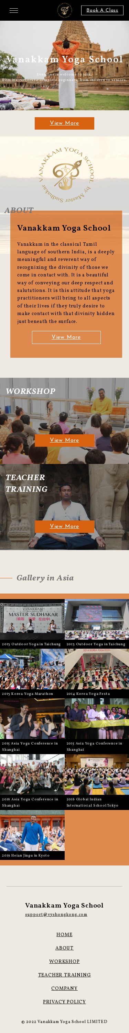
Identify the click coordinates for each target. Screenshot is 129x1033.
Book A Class (102, 10)
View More (64, 123)
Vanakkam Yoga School (64, 906)
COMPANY (64, 988)
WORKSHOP (64, 962)
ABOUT (64, 948)
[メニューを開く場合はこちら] (13, 10)
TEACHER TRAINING (64, 975)
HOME (64, 935)
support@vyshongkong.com (56, 915)
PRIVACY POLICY (64, 1002)
